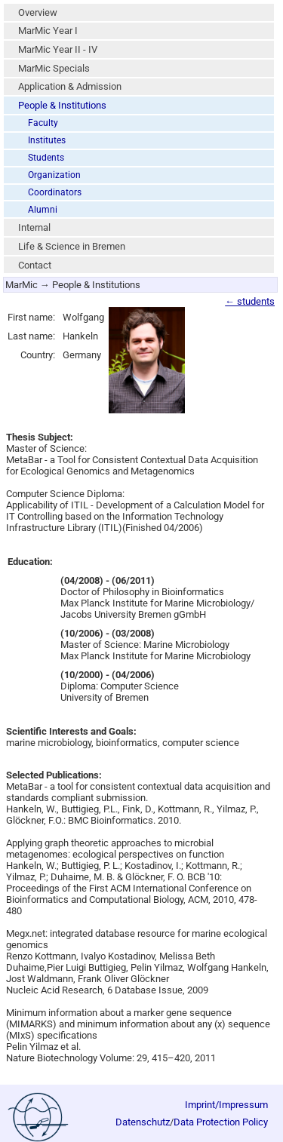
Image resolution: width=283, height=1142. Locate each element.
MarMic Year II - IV (57, 49)
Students (46, 157)
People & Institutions (62, 105)
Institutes (47, 140)
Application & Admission (70, 86)
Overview (37, 12)
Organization (54, 175)
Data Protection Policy (221, 1122)
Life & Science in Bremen (71, 246)
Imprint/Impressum (226, 1104)
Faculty (43, 123)
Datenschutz (142, 1122)
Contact (34, 265)
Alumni (42, 209)
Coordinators (55, 192)
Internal (34, 227)
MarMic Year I (48, 30)
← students (250, 301)
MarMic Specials (54, 68)
